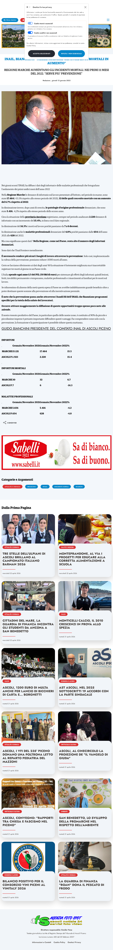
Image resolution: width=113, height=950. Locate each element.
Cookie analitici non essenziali (45, 33)
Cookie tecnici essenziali (43, 23)
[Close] (85, 7)
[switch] (30, 32)
